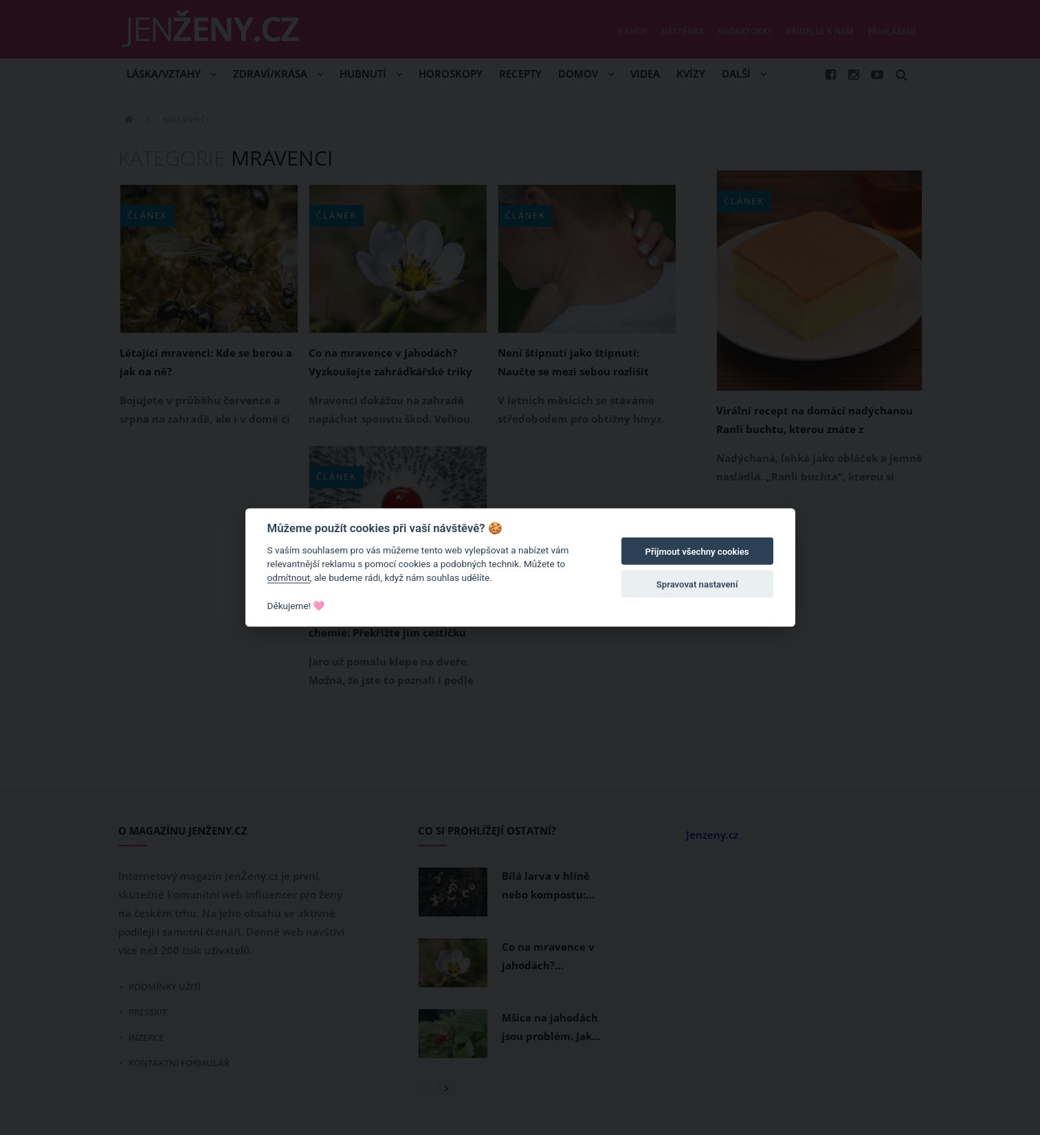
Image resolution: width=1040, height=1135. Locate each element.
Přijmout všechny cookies (697, 552)
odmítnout (288, 577)
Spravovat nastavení (697, 585)
